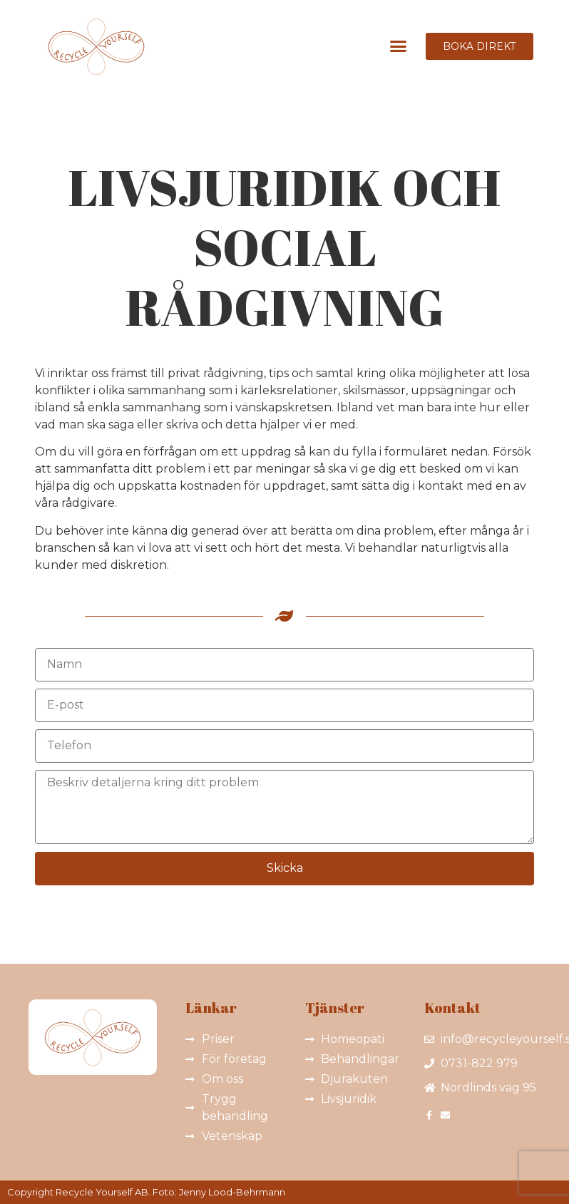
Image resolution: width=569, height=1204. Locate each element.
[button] (397, 46)
